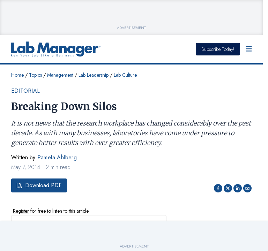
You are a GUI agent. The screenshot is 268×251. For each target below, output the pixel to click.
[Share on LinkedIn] (237, 188)
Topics (35, 74)
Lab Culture (125, 74)
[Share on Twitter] (228, 188)
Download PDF (39, 185)
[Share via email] (247, 188)
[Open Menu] (249, 49)
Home (17, 74)
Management (60, 74)
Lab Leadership (94, 74)
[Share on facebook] (218, 188)
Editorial (25, 91)
